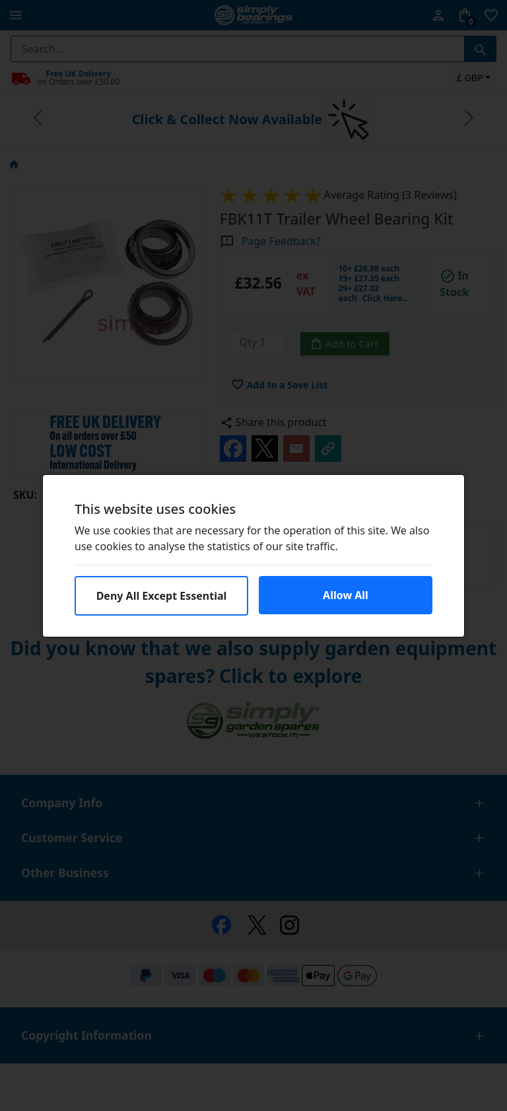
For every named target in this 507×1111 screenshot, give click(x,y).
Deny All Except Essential (161, 596)
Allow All (345, 595)
